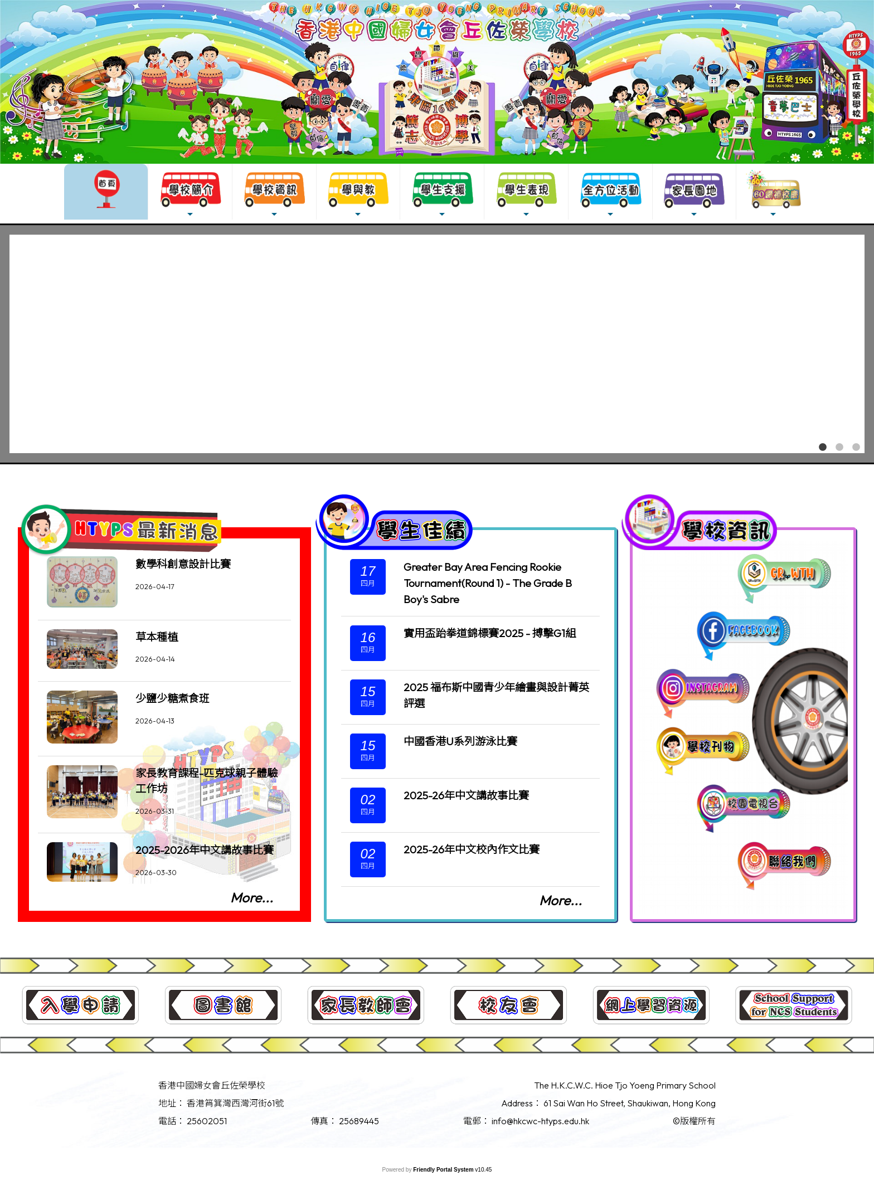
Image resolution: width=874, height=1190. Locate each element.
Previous (37, 344)
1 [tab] (822, 447)
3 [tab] (856, 447)
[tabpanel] (152, 344)
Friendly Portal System (444, 1170)
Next (837, 344)
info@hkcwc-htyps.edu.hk (540, 1120)
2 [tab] (839, 447)
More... (251, 897)
